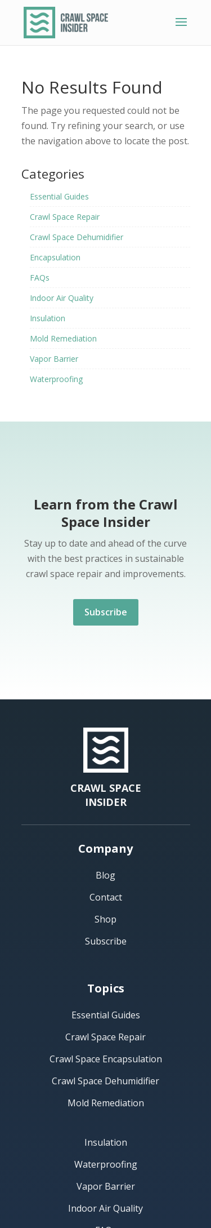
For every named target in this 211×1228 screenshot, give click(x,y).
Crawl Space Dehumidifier (76, 237)
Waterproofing (56, 379)
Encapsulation (55, 257)
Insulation (47, 318)
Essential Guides (59, 196)
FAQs (40, 277)
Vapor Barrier (54, 358)
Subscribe (105, 612)
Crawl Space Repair (65, 216)
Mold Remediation (63, 338)
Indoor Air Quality (61, 297)
